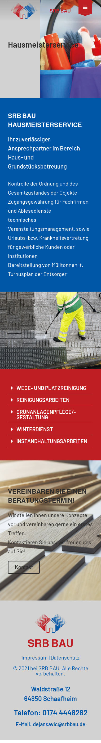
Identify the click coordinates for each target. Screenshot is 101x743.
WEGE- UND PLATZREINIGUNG (51, 391)
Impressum (34, 660)
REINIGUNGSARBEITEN (42, 403)
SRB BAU (60, 11)
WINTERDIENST (34, 432)
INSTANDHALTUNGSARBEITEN (51, 444)
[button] (50, 391)
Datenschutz (65, 660)
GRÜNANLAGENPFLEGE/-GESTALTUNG (46, 417)
